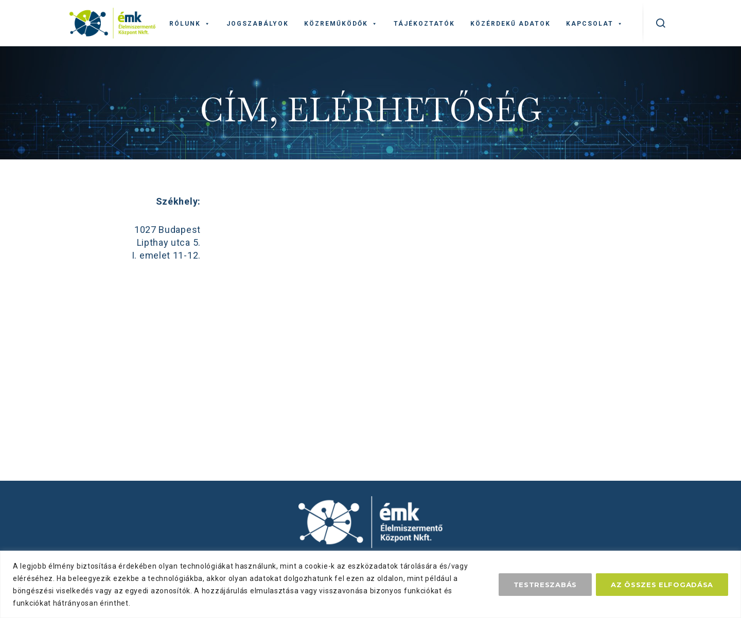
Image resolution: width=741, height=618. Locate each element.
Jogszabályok (257, 23)
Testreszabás (545, 584)
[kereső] (661, 23)
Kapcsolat (595, 23)
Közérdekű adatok (510, 23)
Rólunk (190, 23)
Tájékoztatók (424, 23)
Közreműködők (341, 23)
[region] (370, 584)
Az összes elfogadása (662, 584)
